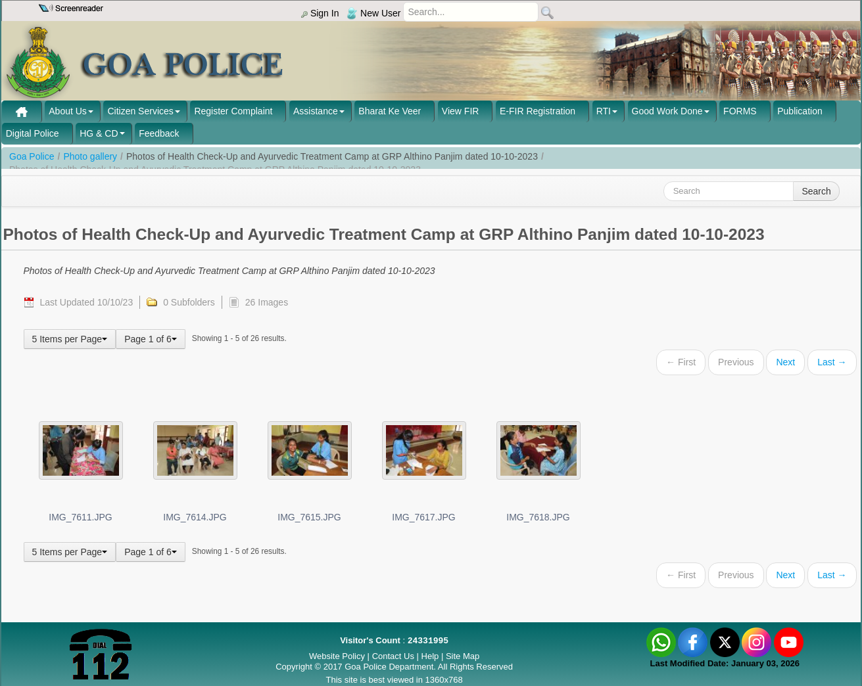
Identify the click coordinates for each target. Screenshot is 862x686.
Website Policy (337, 656)
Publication (800, 111)
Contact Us (393, 656)
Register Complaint (233, 111)
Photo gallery (90, 156)
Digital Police (32, 133)
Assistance (315, 111)
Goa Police (31, 156)
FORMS (740, 111)
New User (373, 13)
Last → (831, 362)
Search (816, 191)
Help (431, 656)
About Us (68, 111)
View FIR (460, 111)
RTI (603, 111)
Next (785, 362)
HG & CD (99, 133)
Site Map (462, 656)
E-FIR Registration (537, 111)
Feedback (159, 133)
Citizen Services (140, 111)
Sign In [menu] (320, 13)
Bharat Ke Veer (389, 111)
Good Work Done (667, 111)
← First (681, 362)
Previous (736, 362)
